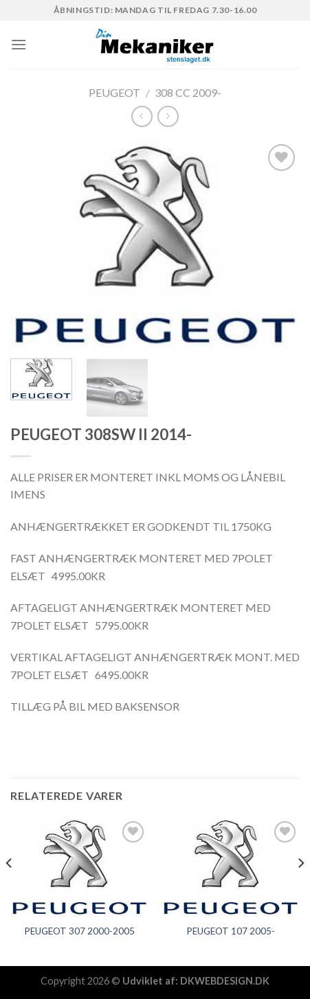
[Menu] (18, 44)
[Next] (300, 890)
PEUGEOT (114, 92)
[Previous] (9, 890)
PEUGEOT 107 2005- (230, 931)
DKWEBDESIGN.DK (224, 981)
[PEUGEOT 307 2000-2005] (79, 867)
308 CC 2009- (188, 92)
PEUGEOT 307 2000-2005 (79, 931)
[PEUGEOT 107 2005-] (231, 867)
